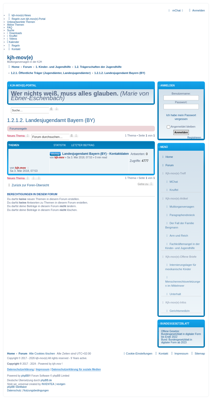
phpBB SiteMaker (17, 387)
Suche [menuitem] (10, 30)
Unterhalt (173, 294)
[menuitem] (176, 10)
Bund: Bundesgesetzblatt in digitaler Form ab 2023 (176, 341)
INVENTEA (48, 384)
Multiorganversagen (179, 206)
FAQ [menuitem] (9, 27)
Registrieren (194, 137)
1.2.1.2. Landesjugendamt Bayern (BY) (51, 120)
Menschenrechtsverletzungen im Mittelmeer (182, 281)
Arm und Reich (176, 235)
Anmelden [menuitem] (196, 10)
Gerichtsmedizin (177, 310)
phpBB (25, 375)
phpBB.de (46, 380)
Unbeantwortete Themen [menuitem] (21, 22)
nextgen (61, 384)
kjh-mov (59, 157)
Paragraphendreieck (180, 215)
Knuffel (171, 189)
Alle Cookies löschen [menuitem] (42, 353)
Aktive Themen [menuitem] (15, 24)
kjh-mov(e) (20, 57)
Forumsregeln (18, 128)
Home (167, 156)
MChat (171, 181)
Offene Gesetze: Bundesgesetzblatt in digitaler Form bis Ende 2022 (181, 334)
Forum (167, 165)
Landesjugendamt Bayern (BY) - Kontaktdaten (95, 154)
